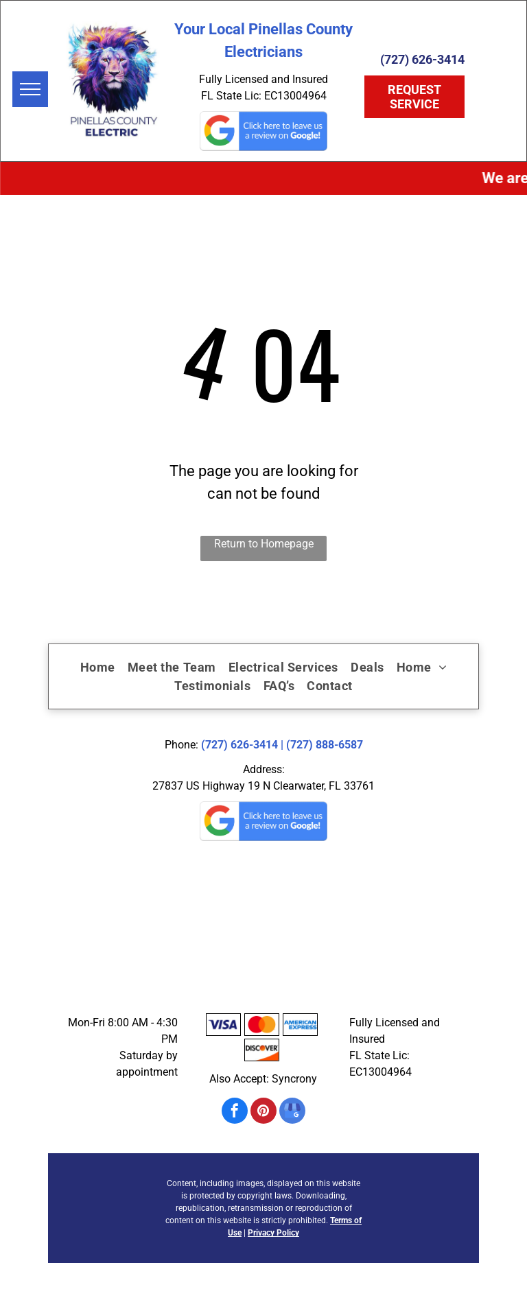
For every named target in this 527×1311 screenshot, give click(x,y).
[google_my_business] (292, 1112)
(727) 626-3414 (239, 744)
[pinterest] (263, 1112)
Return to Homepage (264, 543)
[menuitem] (97, 667)
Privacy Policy (273, 1233)
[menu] (30, 89)
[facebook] (235, 1112)
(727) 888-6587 (324, 744)
